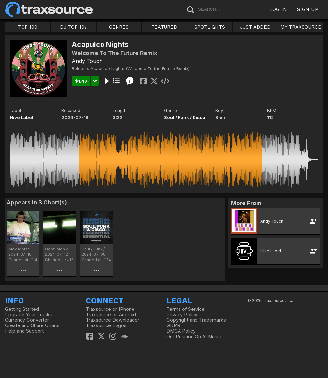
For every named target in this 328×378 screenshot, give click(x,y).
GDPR (173, 325)
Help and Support (24, 331)
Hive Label (21, 117)
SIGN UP (307, 9)
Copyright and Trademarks (196, 320)
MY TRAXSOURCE (300, 27)
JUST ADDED (255, 27)
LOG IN (278, 9)
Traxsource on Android (111, 315)
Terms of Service (185, 309)
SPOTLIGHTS (210, 27)
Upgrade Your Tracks (28, 315)
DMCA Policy (180, 331)
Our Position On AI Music (193, 337)
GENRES (119, 27)
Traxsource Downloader (112, 320)
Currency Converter (27, 320)
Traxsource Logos (106, 325)
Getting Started (22, 309)
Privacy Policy (181, 315)
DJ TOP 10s (73, 27)
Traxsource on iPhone (110, 309)
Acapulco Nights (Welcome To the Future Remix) (140, 68)
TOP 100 (27, 27)
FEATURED (164, 27)
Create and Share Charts (32, 325)
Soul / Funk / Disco (184, 117)
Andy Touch (87, 61)
